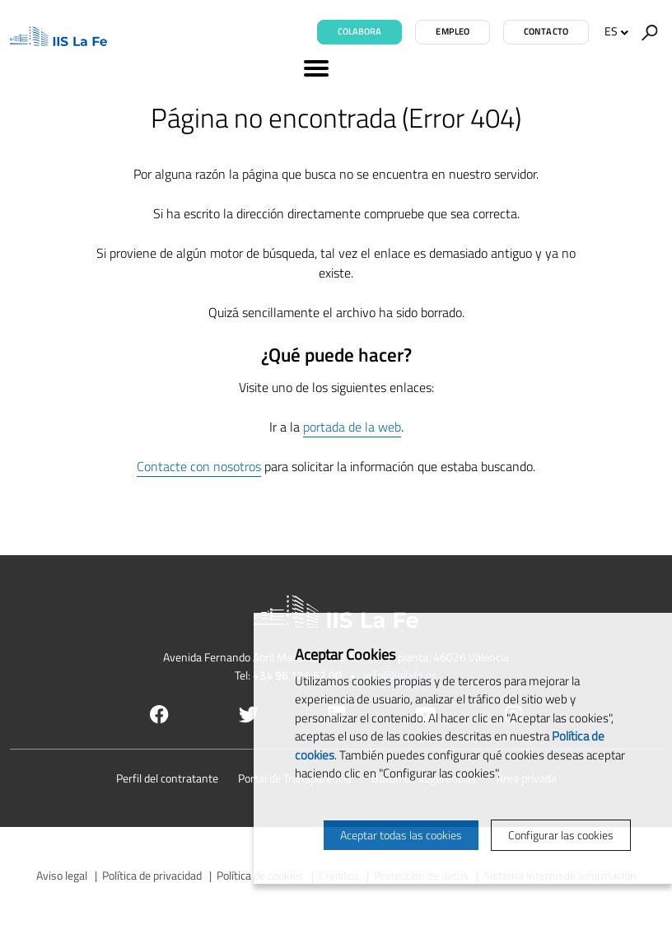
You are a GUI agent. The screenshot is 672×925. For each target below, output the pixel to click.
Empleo (452, 31)
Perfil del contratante (167, 778)
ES (616, 31)
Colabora (360, 31)
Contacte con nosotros (199, 466)
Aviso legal (61, 875)
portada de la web (352, 427)
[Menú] (336, 71)
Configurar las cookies (561, 834)
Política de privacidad (152, 875)
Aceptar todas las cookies (401, 834)
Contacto (546, 31)
